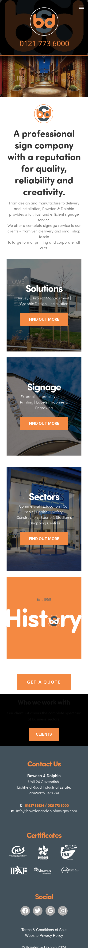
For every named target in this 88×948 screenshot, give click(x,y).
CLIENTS (44, 712)
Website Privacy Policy (44, 913)
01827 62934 (35, 783)
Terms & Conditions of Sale (44, 908)
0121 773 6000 (56, 783)
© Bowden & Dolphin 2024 (44, 925)
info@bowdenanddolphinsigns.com (44, 789)
